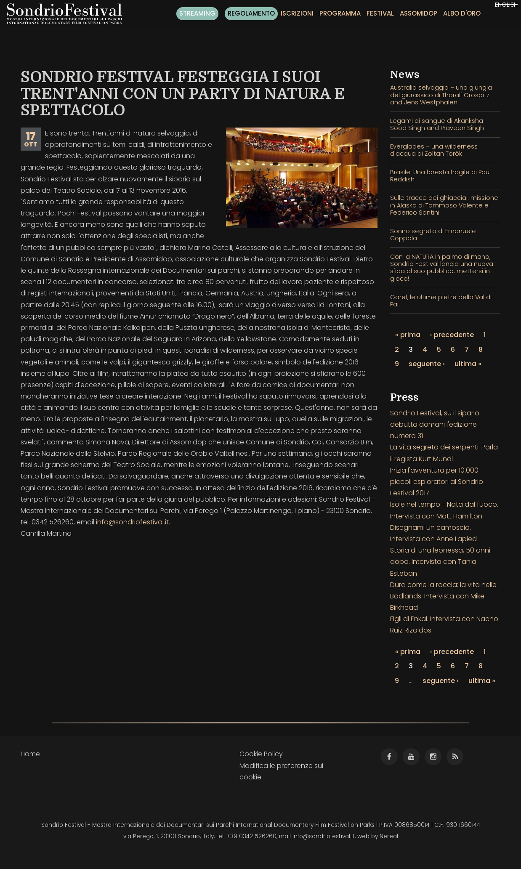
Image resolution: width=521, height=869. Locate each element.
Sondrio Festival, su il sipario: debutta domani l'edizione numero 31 (435, 424)
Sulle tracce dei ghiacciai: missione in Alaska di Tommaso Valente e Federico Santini (444, 205)
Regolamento (251, 13)
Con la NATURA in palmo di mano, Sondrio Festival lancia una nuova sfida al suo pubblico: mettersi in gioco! (441, 267)
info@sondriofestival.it (132, 522)
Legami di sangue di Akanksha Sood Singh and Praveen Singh (437, 124)
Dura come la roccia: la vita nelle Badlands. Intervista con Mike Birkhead (443, 596)
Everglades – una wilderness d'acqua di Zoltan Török (434, 150)
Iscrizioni (297, 13)
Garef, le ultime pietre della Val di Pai (441, 300)
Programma (340, 13)
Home (30, 754)
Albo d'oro (462, 13)
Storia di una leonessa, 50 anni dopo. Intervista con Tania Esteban (440, 561)
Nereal (389, 836)
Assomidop (418, 13)
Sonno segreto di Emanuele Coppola (433, 234)
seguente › (427, 364)
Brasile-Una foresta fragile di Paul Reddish (440, 175)
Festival (380, 13)
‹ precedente (452, 335)
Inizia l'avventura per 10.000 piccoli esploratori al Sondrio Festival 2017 (436, 481)
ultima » (468, 364)
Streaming (197, 13)
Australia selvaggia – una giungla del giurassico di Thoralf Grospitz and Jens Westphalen (441, 94)
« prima (407, 335)
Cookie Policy (261, 754)
